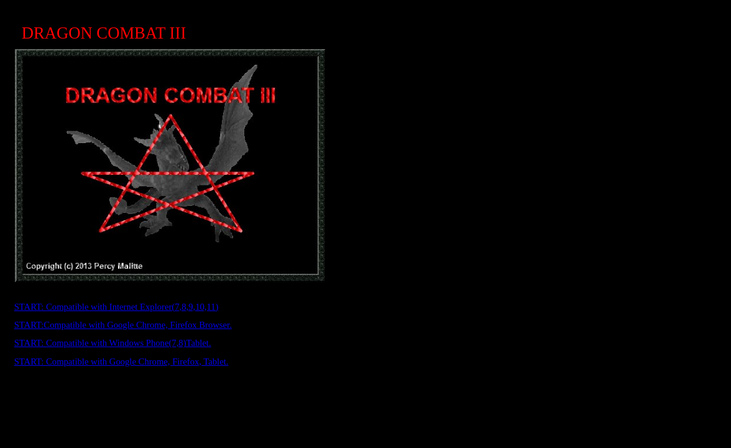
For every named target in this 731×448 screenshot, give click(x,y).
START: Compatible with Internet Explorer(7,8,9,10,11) (116, 307)
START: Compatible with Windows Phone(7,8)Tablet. (112, 343)
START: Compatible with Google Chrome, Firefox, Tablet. (121, 361)
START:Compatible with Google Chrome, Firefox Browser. (123, 325)
